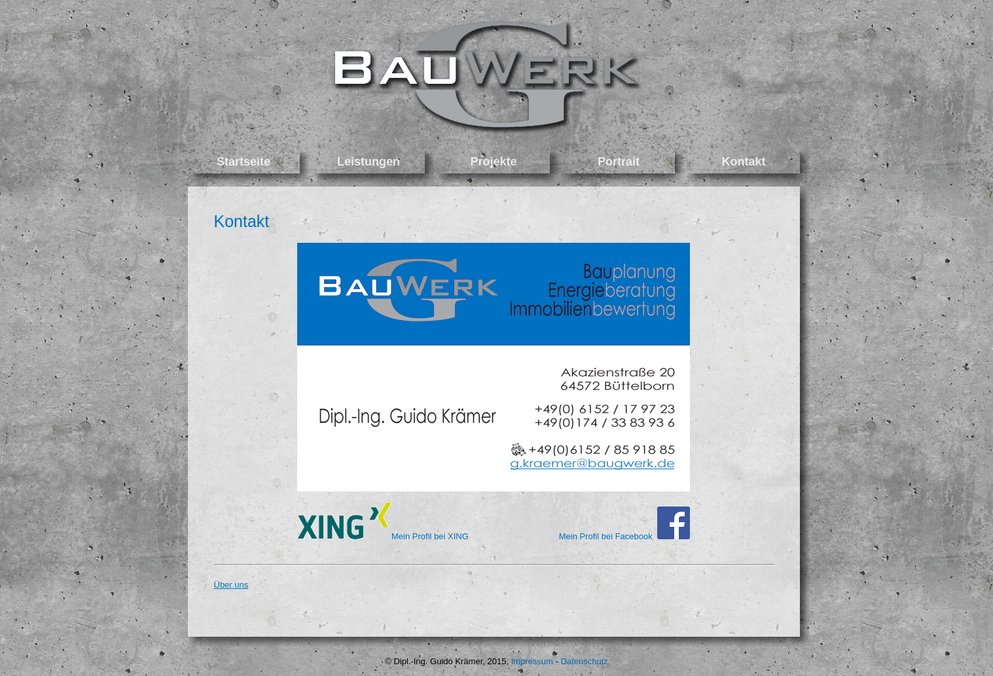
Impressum (532, 661)
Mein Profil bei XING (430, 536)
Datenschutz (584, 661)
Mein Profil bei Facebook (624, 536)
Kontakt (242, 221)
